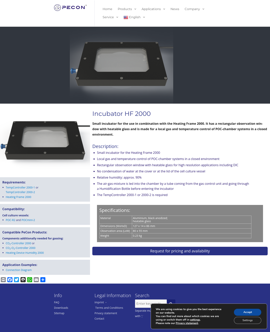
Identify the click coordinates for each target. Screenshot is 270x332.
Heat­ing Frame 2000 (18, 197)
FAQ (56, 302)
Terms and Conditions (109, 308)
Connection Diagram (19, 270)
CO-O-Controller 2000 (20, 248)
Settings (247, 320)
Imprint (99, 302)
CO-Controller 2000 (18, 243)
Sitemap (59, 313)
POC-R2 (10, 220)
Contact (99, 318)
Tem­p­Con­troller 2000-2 (20, 192)
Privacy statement (105, 313)
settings (195, 320)
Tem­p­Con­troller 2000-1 (20, 187)
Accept (247, 312)
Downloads (61, 308)
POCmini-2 (28, 220)
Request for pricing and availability (180, 251)
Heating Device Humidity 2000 (25, 253)
